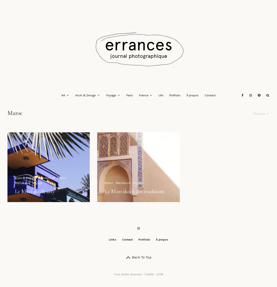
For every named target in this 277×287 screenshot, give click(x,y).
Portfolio (175, 95)
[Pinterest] (259, 95)
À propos (192, 95)
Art (63, 95)
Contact (210, 95)
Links (112, 239)
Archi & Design (85, 95)
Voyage (111, 95)
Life (161, 95)
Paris (129, 95)
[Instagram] (250, 95)
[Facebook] (242, 95)
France (143, 95)
